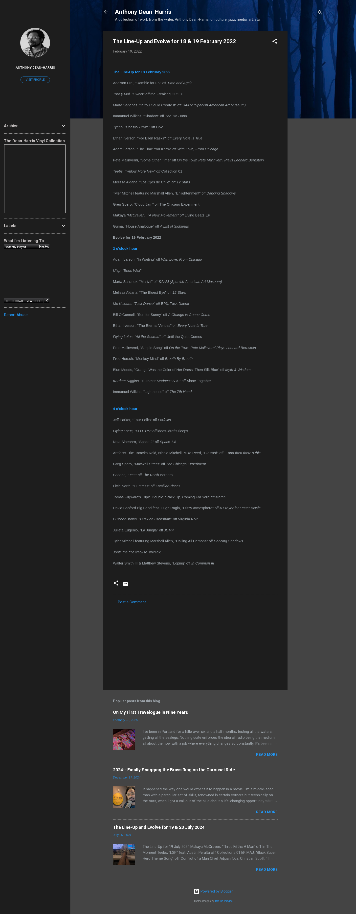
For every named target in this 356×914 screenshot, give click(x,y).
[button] (275, 42)
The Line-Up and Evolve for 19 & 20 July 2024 (158, 827)
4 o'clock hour (125, 409)
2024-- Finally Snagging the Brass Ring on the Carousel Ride (174, 769)
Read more (267, 754)
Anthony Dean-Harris (143, 11)
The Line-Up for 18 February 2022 (141, 72)
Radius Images (224, 901)
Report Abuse (16, 314)
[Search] (320, 13)
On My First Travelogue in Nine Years (150, 712)
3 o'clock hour (125, 249)
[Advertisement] (307, 105)
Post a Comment (132, 602)
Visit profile (35, 79)
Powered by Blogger (213, 891)
